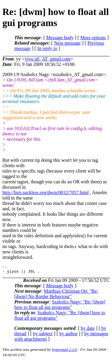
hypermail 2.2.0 (64, 351)
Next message (67, 43)
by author (68, 335)
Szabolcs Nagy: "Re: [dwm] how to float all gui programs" (59, 306)
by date (88, 330)
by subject (43, 335)
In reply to (47, 48)
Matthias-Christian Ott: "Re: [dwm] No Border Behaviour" (56, 295)
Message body (59, 37)
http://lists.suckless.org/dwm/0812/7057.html (45, 192)
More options (93, 37)
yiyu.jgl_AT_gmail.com (47, 58)
